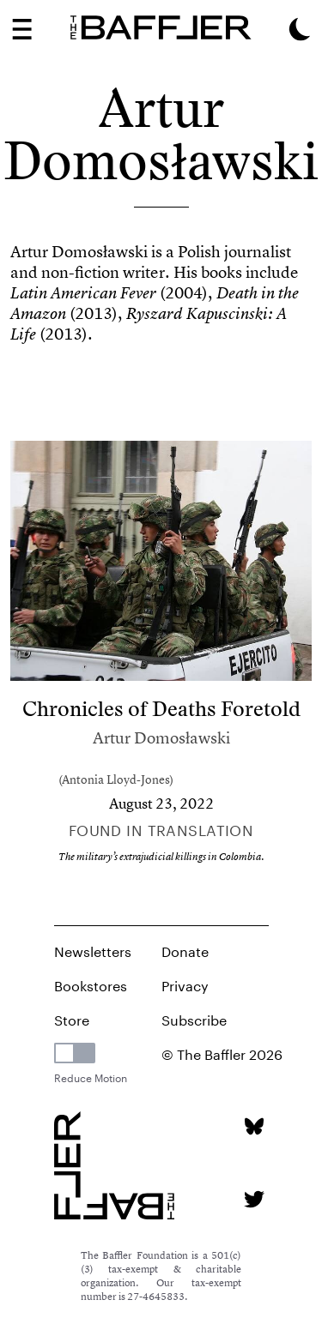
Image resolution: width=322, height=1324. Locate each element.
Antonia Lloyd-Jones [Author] (116, 779)
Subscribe (194, 1018)
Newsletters (92, 949)
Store (71, 1018)
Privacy (185, 984)
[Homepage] (161, 27)
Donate (185, 949)
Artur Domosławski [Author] (161, 738)
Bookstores (90, 984)
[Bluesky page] (254, 1126)
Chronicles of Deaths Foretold (161, 709)
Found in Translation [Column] (161, 828)
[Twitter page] (254, 1199)
